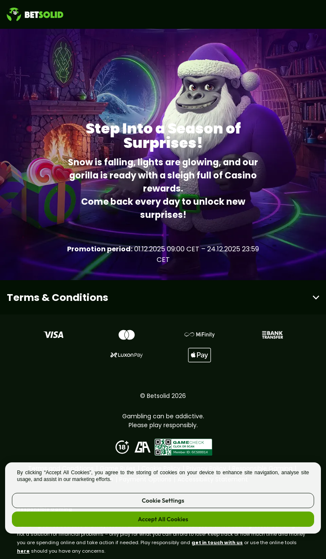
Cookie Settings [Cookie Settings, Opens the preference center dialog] (163, 500)
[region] (163, 498)
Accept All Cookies (163, 519)
